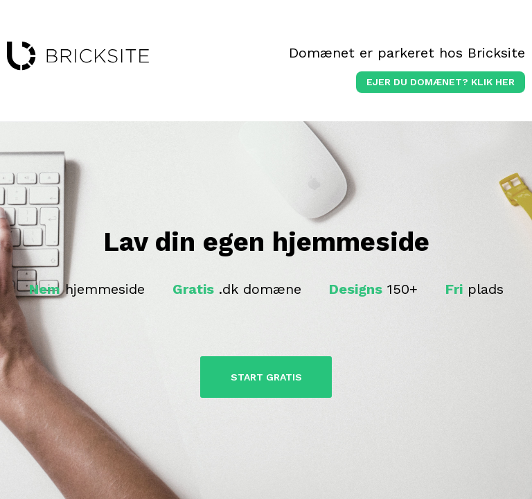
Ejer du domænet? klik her (440, 81)
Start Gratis (266, 377)
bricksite (78, 56)
